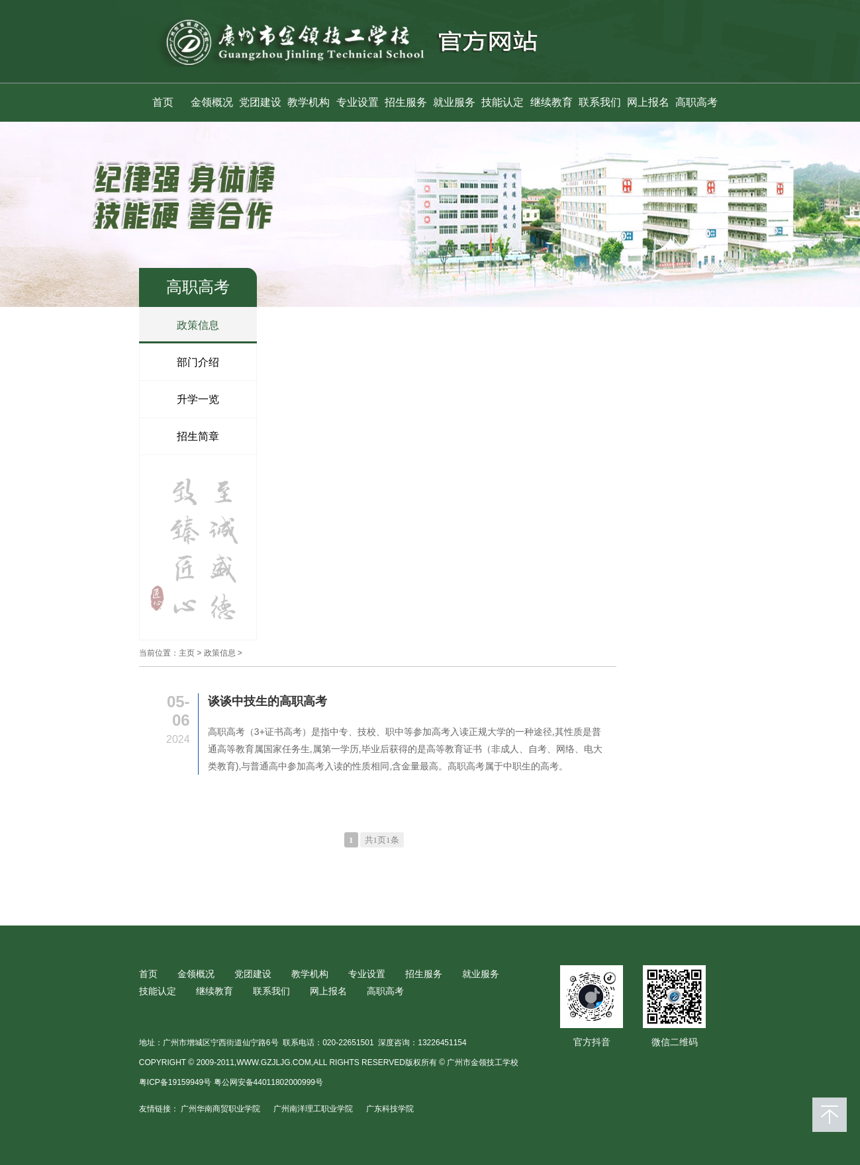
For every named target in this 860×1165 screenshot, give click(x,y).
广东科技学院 (390, 1108)
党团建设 (260, 102)
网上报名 (648, 102)
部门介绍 (198, 362)
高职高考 (696, 102)
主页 (187, 653)
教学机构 (308, 102)
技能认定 (502, 102)
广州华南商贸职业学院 (220, 1108)
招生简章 (198, 436)
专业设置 (357, 102)
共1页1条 (382, 840)
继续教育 (551, 102)
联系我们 (600, 102)
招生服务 (406, 102)
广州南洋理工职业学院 (313, 1108)
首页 (162, 102)
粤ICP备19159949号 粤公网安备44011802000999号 (231, 1082)
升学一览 (198, 399)
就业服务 (454, 102)
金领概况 (212, 102)
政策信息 (198, 325)
